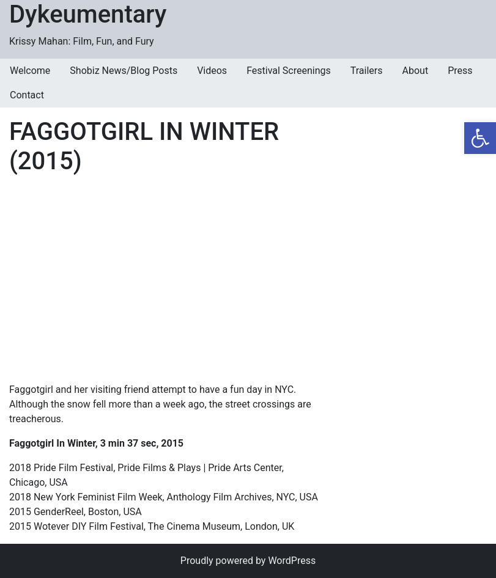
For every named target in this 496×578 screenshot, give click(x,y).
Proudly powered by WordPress (248, 560)
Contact (27, 95)
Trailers (366, 70)
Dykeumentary (87, 14)
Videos (212, 70)
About (415, 70)
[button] (480, 138)
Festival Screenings (288, 70)
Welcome (30, 70)
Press (460, 70)
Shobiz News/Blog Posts (123, 70)
